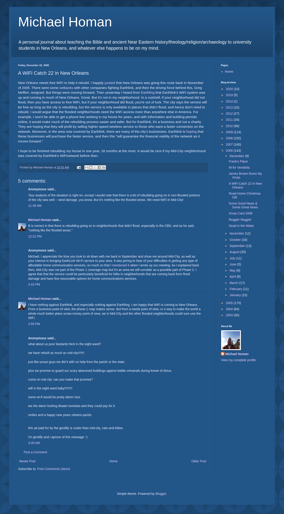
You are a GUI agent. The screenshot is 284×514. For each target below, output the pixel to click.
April (233, 276)
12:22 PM (35, 236)
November (237, 233)
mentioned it (120, 265)
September (237, 246)
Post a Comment (35, 452)
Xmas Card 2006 (240, 213)
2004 (230, 309)
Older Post (198, 461)
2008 (230, 138)
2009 (230, 132)
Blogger (161, 493)
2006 (230, 150)
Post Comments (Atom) (53, 469)
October (235, 240)
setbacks (66, 88)
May (232, 270)
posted (110, 83)
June (233, 264)
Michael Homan (65, 21)
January (235, 295)
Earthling (148, 92)
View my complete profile (238, 360)
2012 (230, 113)
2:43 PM (34, 284)
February (236, 289)
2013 (230, 107)
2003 (230, 315)
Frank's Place (238, 161)
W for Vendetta (239, 167)
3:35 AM (34, 443)
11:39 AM (34, 205)
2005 (230, 303)
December (237, 156)
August (234, 252)
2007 (230, 144)
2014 (230, 101)
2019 (230, 95)
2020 (230, 89)
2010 (230, 126)
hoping (191, 131)
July (232, 258)
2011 (230, 119)
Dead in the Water (241, 226)
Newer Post (27, 461)
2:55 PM (34, 324)
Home (113, 461)
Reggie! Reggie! (240, 219)
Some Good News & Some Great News (243, 205)
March (234, 283)
